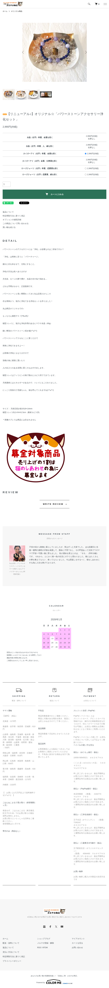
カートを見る (77, 943)
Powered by (54, 981)
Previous (23, 52)
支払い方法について (11, 952)
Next (86, 52)
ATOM (45, 947)
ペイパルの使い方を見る (84, 745)
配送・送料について (11, 943)
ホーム (5, 11)
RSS (39, 947)
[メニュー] (105, 4)
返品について (8, 212)
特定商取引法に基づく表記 (14, 216)
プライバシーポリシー (12, 961)
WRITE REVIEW (53, 504)
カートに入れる (54, 194)
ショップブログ (43, 939)
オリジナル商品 (16, 11)
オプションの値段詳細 (12, 220)
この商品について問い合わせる (16, 223)
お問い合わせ (77, 947)
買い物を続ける (9, 227)
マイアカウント (78, 939)
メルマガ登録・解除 (45, 943)
